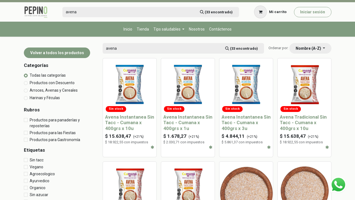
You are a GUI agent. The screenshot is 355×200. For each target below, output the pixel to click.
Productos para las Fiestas (53, 133)
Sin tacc (37, 160)
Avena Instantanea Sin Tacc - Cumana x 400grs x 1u (187, 122)
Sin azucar (39, 194)
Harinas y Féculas (45, 98)
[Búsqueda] (216, 12)
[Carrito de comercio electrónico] (270, 12)
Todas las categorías (48, 75)
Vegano (36, 167)
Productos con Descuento (52, 83)
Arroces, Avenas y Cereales (54, 90)
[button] (310, 48)
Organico (37, 188)
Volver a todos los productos (57, 53)
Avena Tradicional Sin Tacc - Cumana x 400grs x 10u (303, 122)
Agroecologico (42, 174)
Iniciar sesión (312, 12)
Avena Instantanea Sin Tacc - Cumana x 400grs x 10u (129, 122)
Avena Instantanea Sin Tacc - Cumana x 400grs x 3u (246, 122)
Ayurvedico (39, 181)
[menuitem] (128, 29)
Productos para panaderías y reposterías (55, 123)
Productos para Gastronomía (55, 140)
